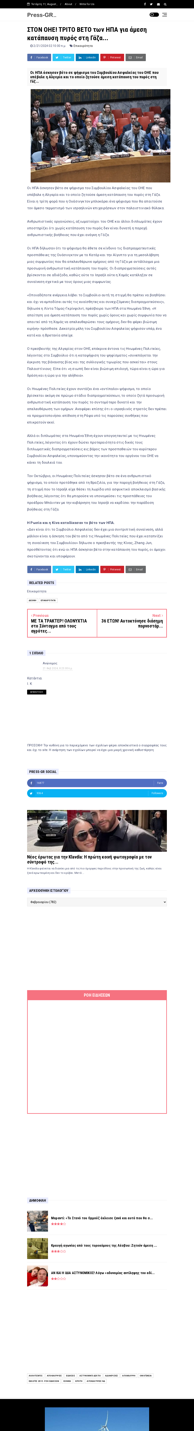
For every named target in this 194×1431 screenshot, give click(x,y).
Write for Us (86, 4)
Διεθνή (32, 600)
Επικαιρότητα (83, 45)
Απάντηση (36, 692)
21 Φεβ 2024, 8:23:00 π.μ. (58, 668)
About (68, 4)
